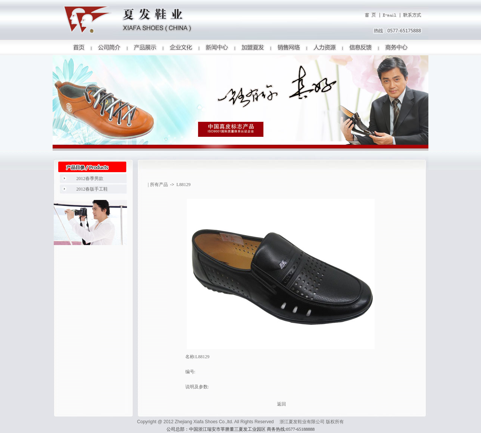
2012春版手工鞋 (92, 189)
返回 (281, 404)
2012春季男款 (89, 178)
